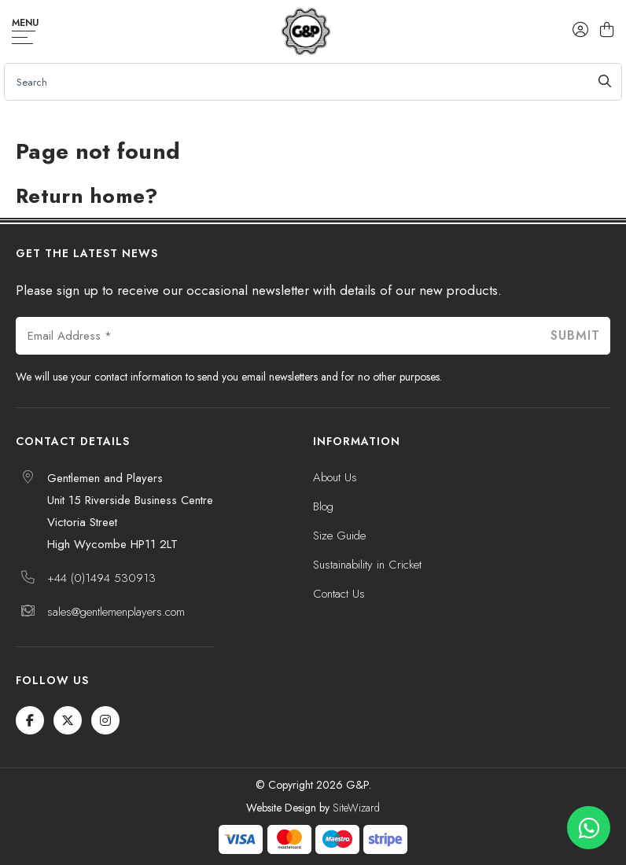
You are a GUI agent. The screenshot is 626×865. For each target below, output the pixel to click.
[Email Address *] (277, 336)
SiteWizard (356, 807)
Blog (323, 506)
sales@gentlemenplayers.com (116, 611)
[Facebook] (30, 720)
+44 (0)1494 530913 (101, 578)
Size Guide (339, 535)
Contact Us (339, 593)
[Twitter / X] (67, 720)
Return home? (87, 196)
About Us (335, 477)
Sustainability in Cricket (367, 564)
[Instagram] (105, 720)
